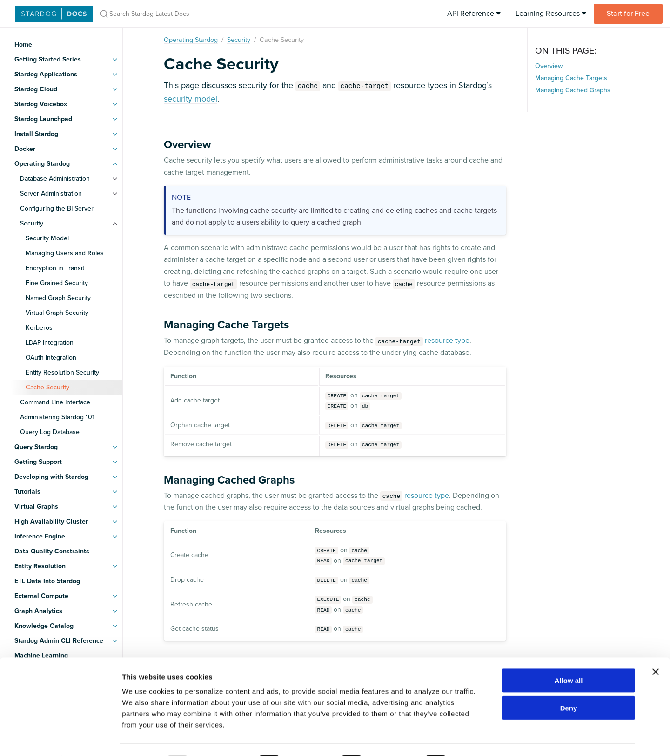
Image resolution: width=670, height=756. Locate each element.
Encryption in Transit (55, 268)
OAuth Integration (51, 357)
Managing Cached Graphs (572, 90)
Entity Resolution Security (62, 372)
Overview (549, 66)
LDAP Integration (50, 343)
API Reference (474, 13)
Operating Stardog (191, 40)
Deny (568, 683)
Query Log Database (50, 432)
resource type (447, 340)
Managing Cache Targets (571, 78)
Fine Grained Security (57, 283)
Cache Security (47, 387)
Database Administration (55, 179)
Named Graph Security (58, 298)
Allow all (569, 656)
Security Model (47, 238)
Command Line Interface (55, 402)
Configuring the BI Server (57, 208)
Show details (488, 738)
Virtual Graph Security (57, 313)
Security (31, 223)
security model (190, 99)
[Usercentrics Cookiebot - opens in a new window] (60, 738)
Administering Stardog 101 (57, 417)
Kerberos (39, 328)
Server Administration (51, 194)
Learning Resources (551, 13)
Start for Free (628, 13)
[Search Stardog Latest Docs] (217, 13)
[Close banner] (655, 647)
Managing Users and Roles (65, 253)
